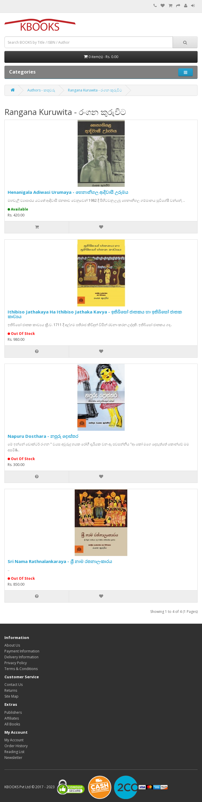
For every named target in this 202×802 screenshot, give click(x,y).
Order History (16, 745)
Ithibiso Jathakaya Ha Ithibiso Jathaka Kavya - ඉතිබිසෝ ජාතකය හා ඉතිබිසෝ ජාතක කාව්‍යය (95, 314)
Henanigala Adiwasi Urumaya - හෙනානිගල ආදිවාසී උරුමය (68, 192)
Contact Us (13, 684)
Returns (10, 690)
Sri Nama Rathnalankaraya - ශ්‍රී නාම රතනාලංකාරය (60, 561)
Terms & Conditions (21, 668)
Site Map (11, 696)
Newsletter (13, 757)
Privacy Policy (15, 662)
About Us (12, 645)
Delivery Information (21, 657)
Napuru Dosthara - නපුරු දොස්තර (43, 436)
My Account (14, 739)
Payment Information (21, 651)
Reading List (14, 751)
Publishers (13, 712)
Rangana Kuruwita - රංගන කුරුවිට (95, 90)
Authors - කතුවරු (41, 90)
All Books (12, 724)
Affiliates (11, 718)
